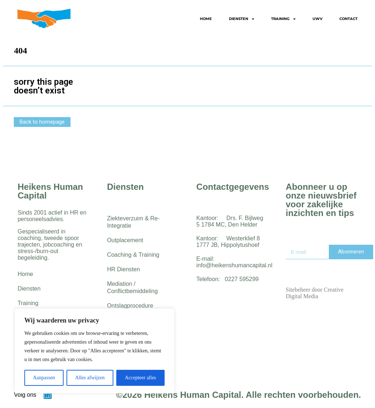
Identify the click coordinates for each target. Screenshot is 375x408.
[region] (94, 350)
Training (283, 18)
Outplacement (125, 240)
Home (206, 18)
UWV (317, 18)
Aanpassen (44, 377)
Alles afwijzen (90, 377)
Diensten (241, 18)
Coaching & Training (133, 255)
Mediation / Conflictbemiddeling (132, 287)
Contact (348, 18)
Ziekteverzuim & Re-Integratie (133, 222)
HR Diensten (123, 269)
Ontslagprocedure (130, 306)
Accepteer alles (140, 377)
